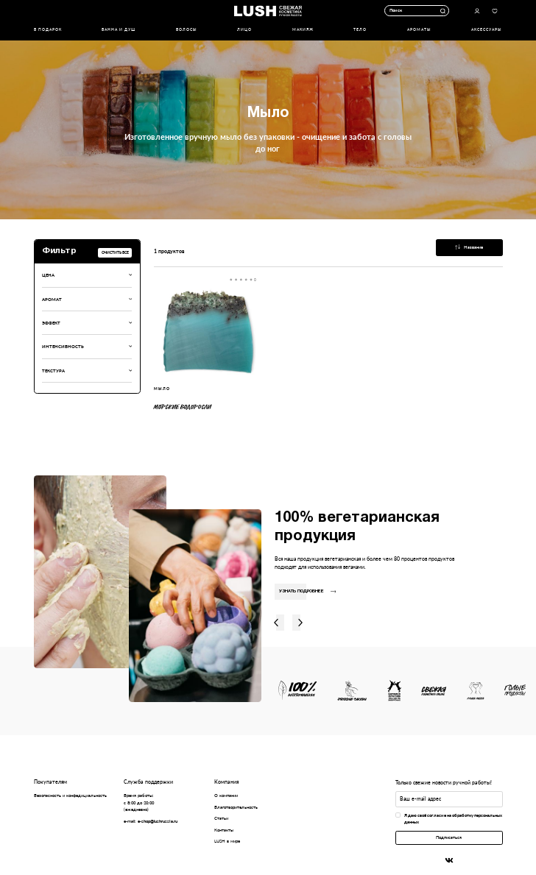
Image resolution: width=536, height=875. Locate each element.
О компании (226, 795)
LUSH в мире (227, 840)
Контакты (223, 829)
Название (469, 246)
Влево (276, 623)
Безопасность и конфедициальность (70, 795)
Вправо (300, 623)
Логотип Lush (268, 10)
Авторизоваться (476, 10)
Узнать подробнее (307, 591)
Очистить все (115, 252)
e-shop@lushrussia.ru (157, 820)
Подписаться (449, 837)
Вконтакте (449, 860)
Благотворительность (236, 807)
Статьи (221, 818)
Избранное (494, 10)
